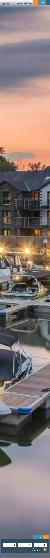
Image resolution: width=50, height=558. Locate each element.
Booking (42, 2)
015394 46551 (28, 2)
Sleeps (35, 542)
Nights (20, 542)
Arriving (5, 542)
